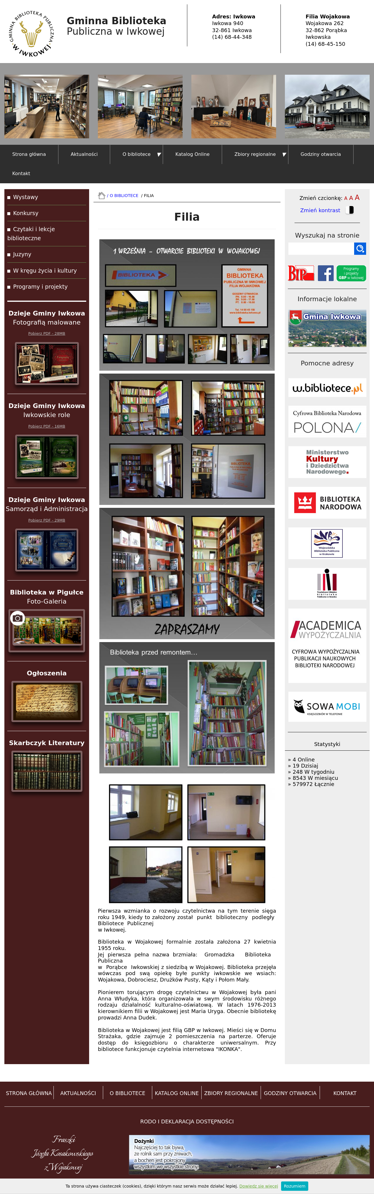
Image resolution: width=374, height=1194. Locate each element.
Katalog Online (192, 154)
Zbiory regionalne (255, 154)
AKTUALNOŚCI (78, 1093)
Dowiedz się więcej (258, 1186)
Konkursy (26, 213)
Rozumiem (295, 1186)
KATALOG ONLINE (177, 1093)
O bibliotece (136, 154)
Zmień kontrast (327, 210)
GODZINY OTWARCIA (290, 1093)
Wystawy (25, 197)
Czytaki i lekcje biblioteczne (31, 233)
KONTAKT (344, 1093)
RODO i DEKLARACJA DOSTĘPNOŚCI (187, 1121)
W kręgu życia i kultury (45, 270)
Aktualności (84, 154)
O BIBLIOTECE (127, 1093)
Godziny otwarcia (321, 154)
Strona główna (29, 154)
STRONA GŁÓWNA (29, 1093)
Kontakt (21, 173)
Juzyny (22, 254)
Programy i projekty (40, 286)
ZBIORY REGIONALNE (231, 1093)
